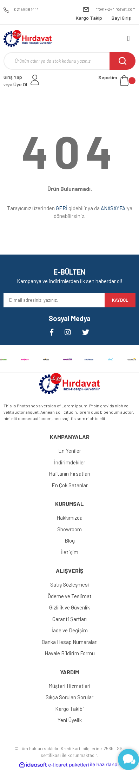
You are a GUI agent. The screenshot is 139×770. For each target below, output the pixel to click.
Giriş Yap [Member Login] (13, 77)
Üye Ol (15, 84)
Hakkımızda (69, 517)
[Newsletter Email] (54, 300)
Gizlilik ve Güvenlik (69, 607)
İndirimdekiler (69, 462)
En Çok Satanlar (70, 485)
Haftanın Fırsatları (69, 473)
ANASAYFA (113, 208)
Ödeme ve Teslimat (70, 596)
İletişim (69, 552)
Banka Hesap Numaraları (69, 642)
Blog (70, 540)
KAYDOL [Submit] (120, 300)
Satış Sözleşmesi (69, 584)
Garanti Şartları (69, 619)
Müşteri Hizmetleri (69, 686)
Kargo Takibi (69, 709)
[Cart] (116, 81)
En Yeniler (69, 450)
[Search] (69, 61)
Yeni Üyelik (70, 720)
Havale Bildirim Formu (70, 653)
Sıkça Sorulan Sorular (69, 697)
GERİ (61, 208)
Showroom (69, 529)
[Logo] (28, 38)
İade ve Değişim (70, 630)
